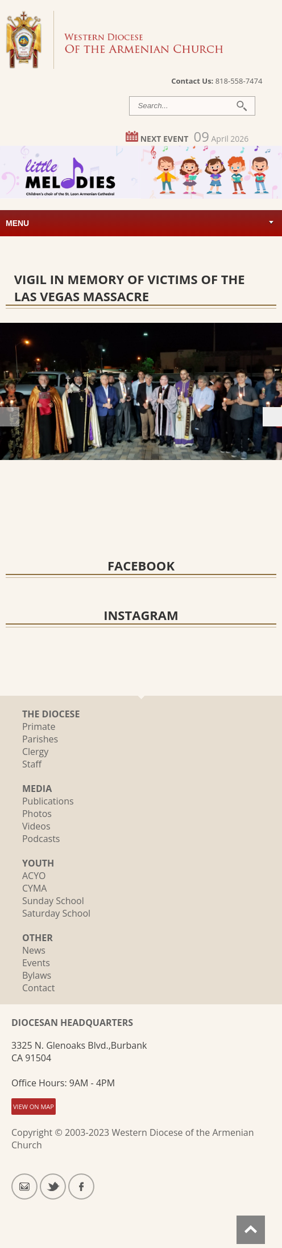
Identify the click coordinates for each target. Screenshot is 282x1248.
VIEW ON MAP (33, 1106)
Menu (17, 223)
